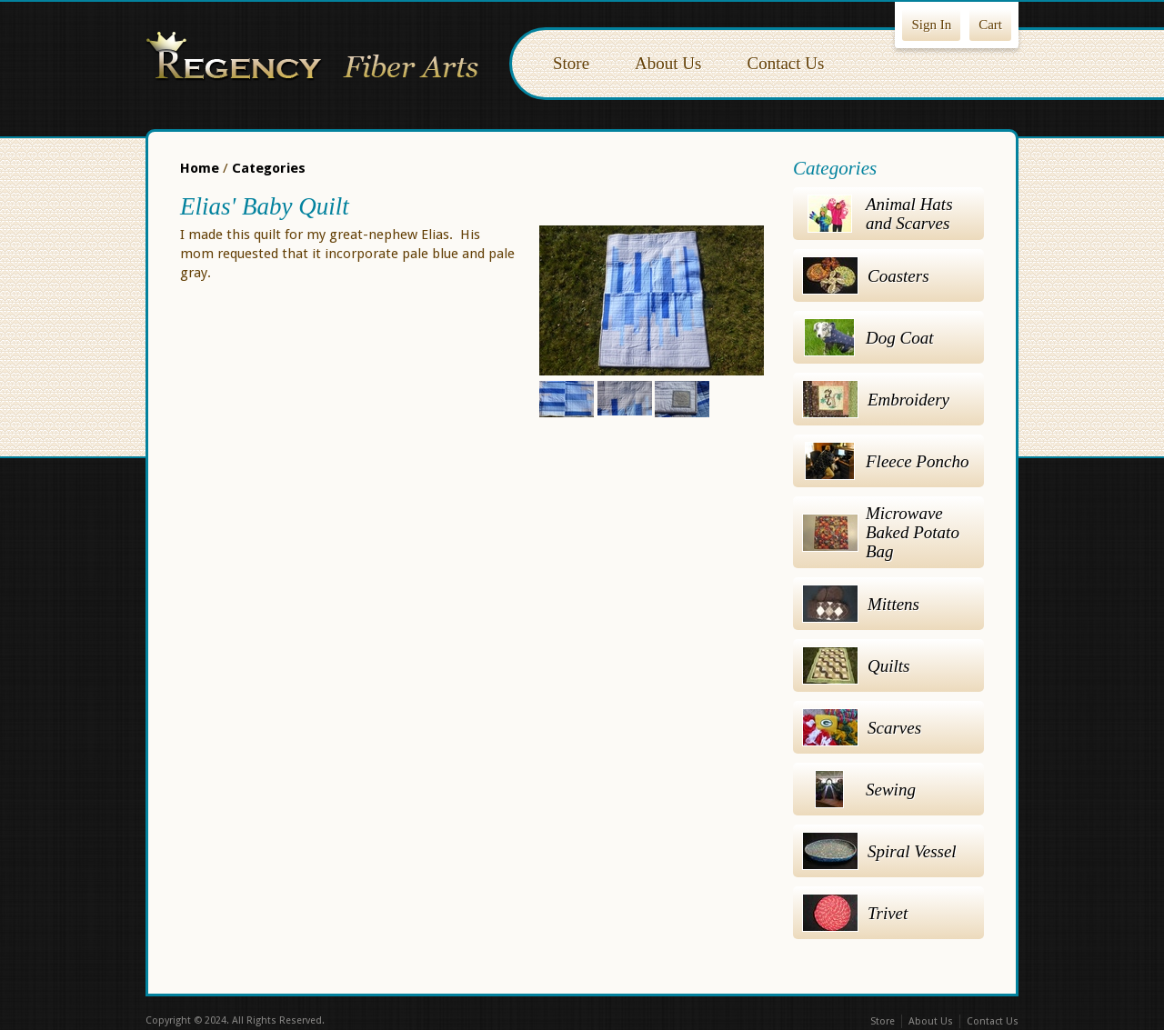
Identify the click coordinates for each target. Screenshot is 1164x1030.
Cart (990, 24)
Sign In (931, 24)
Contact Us (785, 63)
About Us (668, 63)
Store (571, 63)
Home (199, 168)
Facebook (544, 1022)
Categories (269, 168)
